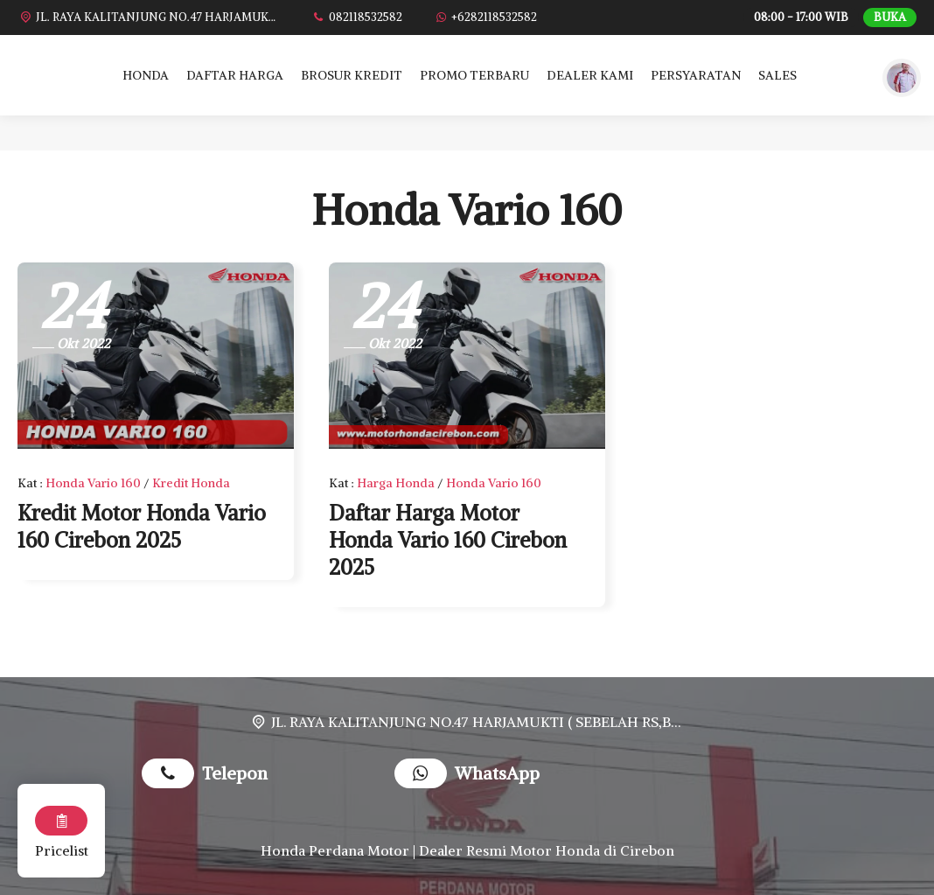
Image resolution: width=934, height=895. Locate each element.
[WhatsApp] (485, 17)
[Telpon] (356, 17)
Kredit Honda (191, 483)
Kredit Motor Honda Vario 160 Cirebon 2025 (141, 526)
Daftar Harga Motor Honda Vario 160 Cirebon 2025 (448, 540)
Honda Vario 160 (93, 483)
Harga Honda (396, 483)
